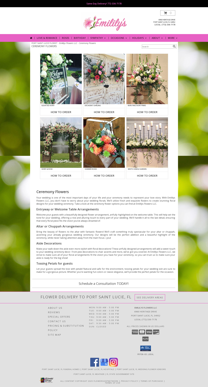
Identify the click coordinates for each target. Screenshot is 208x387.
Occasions (119, 37)
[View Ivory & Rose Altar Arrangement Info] (61, 142)
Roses (65, 37)
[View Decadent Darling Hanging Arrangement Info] (104, 79)
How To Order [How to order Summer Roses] (104, 175)
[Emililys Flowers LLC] (105, 22)
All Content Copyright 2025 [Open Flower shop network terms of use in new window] (76, 381)
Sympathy (98, 37)
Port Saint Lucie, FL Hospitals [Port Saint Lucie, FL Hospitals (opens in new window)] (98, 369)
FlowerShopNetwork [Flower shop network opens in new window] (106, 381)
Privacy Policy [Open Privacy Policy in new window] (129, 381)
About (157, 37)
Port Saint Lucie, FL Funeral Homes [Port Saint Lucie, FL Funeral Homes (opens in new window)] (61, 369)
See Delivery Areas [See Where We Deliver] (150, 297)
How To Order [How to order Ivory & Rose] (61, 175)
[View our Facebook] (94, 365)
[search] (174, 46)
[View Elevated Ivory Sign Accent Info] (61, 79)
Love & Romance (47, 37)
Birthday (80, 37)
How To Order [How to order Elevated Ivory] (61, 112)
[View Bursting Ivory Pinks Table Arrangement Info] (147, 79)
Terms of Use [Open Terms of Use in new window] (112, 382)
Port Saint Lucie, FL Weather (89, 374)
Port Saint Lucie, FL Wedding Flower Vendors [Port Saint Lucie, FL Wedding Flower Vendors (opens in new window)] (141, 369)
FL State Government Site (120, 374)
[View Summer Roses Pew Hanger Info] (104, 142)
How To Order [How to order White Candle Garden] (147, 175)
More (173, 37)
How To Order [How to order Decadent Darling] (104, 112)
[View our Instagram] (113, 365)
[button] (167, 13)
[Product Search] (157, 46)
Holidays (139, 37)
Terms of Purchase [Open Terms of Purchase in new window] (152, 381)
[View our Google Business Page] (104, 365)
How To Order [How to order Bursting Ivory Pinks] (147, 112)
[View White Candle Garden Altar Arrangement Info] (147, 142)
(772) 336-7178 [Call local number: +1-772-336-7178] (168, 24)
